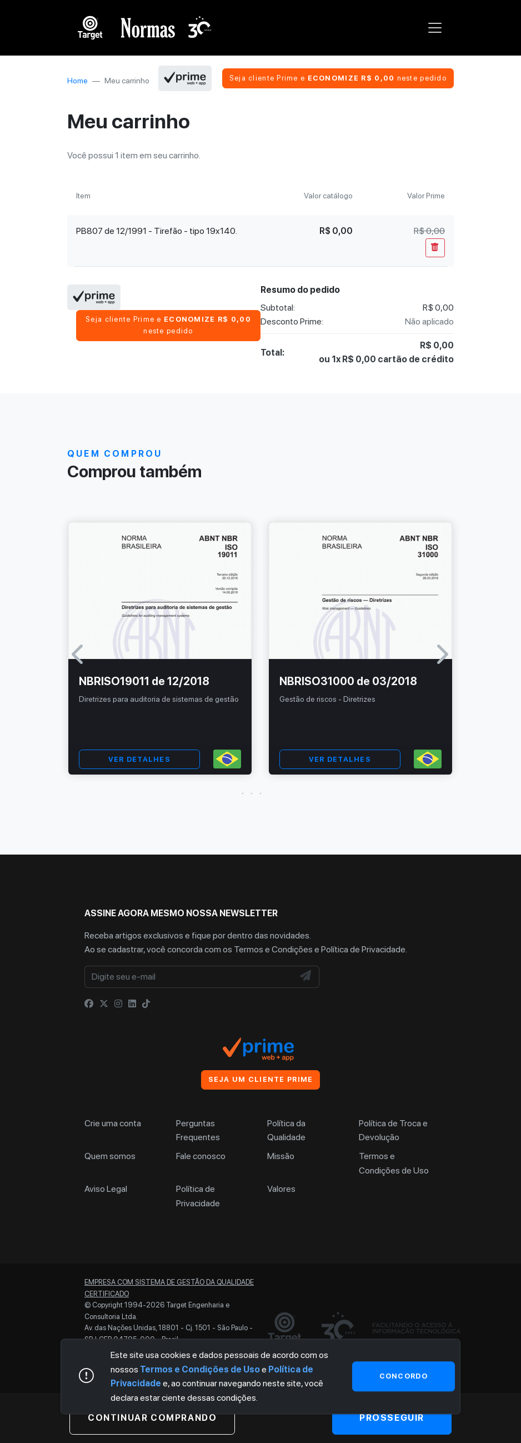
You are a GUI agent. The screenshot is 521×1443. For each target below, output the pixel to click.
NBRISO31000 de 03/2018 (348, 681)
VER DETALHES (139, 759)
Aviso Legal (105, 1189)
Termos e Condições (273, 949)
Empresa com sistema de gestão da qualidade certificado (169, 1287)
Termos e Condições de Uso (200, 1369)
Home (77, 80)
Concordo (403, 1376)
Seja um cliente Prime (260, 1079)
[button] (260, 793)
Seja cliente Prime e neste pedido (338, 78)
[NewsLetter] (306, 977)
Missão (280, 1156)
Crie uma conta (112, 1123)
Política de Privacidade (363, 949)
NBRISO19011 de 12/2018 (144, 681)
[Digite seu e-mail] (189, 977)
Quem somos (110, 1156)
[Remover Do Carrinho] (435, 247)
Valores (281, 1189)
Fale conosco (201, 1156)
